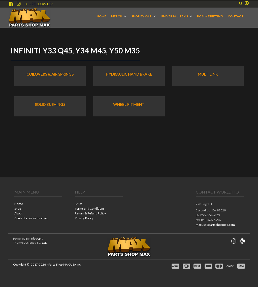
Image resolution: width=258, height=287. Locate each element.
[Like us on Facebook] (11, 4)
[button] (240, 3)
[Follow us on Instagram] (19, 4)
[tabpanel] (129, 156)
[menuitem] (101, 16)
